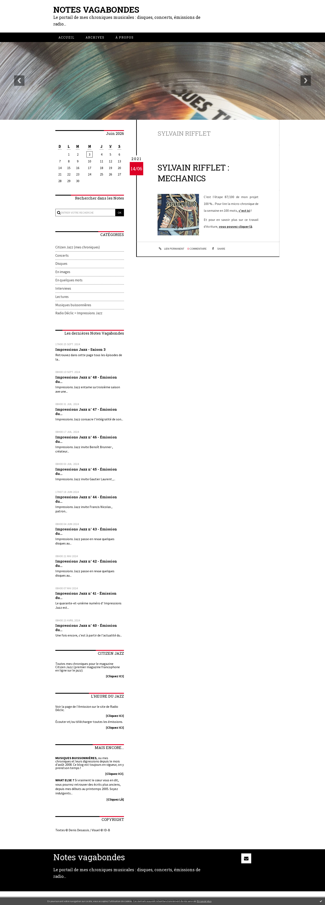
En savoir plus (204, 901)
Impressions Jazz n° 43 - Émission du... (86, 531)
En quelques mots (68, 280)
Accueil (66, 37)
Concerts (62, 255)
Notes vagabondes (96, 9)
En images (62, 272)
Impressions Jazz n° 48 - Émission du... (86, 379)
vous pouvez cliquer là (235, 226)
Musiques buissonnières (73, 305)
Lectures (62, 297)
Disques (61, 264)
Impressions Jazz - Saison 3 (80, 349)
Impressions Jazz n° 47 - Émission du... (86, 411)
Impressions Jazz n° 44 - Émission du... (86, 499)
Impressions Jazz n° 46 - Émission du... (86, 439)
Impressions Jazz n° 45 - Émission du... (86, 471)
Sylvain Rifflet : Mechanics (194, 172)
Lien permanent (171, 248)
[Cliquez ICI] (115, 676)
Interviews (63, 289)
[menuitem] (66, 37)
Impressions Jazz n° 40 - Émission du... (86, 628)
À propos (124, 37)
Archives (95, 37)
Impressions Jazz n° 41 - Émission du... (86, 595)
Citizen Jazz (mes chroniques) (77, 247)
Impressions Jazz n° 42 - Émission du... (86, 563)
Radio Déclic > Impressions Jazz (78, 313)
